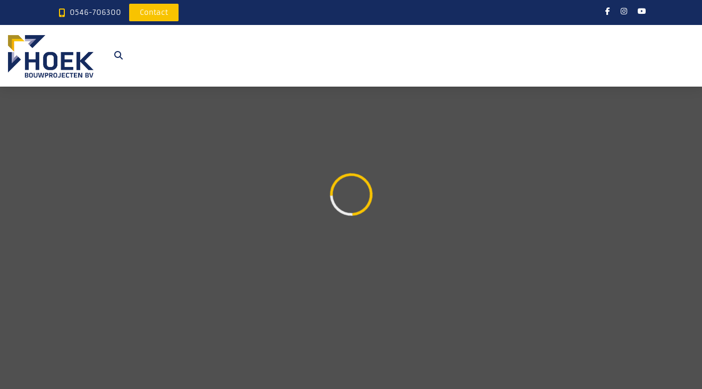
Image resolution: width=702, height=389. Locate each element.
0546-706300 (95, 12)
